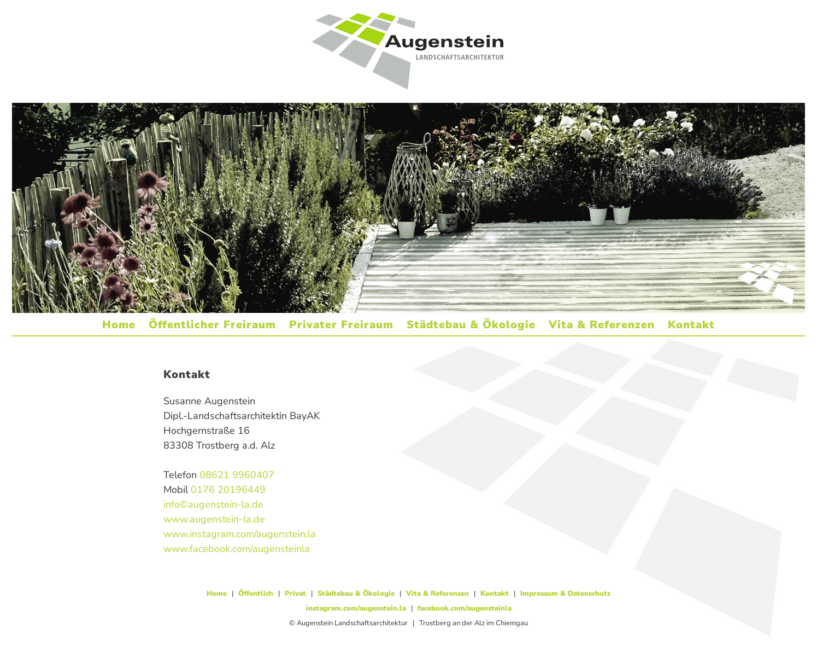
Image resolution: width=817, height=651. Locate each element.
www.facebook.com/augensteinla (236, 548)
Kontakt (691, 324)
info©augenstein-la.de (213, 504)
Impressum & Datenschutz (565, 593)
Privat (295, 593)
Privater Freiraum (341, 324)
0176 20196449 (228, 489)
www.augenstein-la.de (214, 519)
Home (119, 324)
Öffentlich (255, 593)
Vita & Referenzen (602, 324)
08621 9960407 (236, 474)
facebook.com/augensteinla (465, 608)
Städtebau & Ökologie (471, 324)
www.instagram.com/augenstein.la (239, 533)
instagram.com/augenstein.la (356, 608)
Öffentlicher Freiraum (212, 324)
